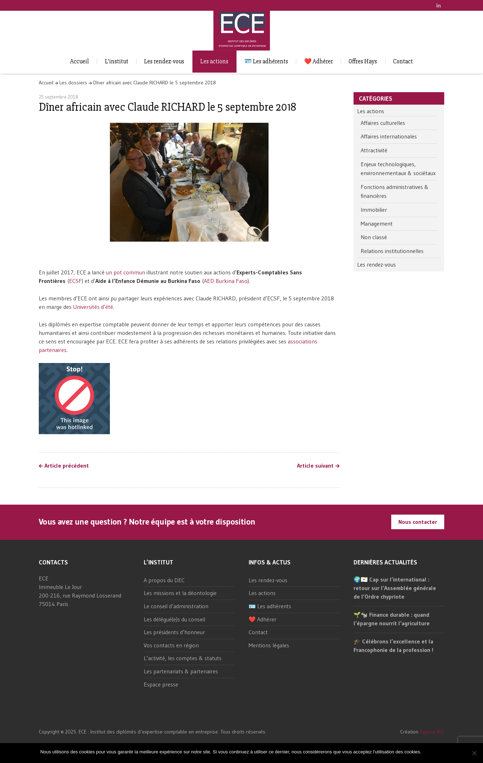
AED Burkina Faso (226, 280)
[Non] (474, 753)
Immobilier (374, 209)
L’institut (116, 61)
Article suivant (315, 466)
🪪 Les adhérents (266, 61)
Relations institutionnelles (392, 250)
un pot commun (125, 272)
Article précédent (66, 466)
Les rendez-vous (164, 61)
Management (377, 223)
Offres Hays (363, 61)
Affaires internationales (389, 136)
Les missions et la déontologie (180, 592)
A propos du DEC (164, 580)
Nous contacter (417, 521)
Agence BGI (432, 731)
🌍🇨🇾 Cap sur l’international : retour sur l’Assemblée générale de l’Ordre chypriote (395, 588)
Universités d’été (93, 306)
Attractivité (374, 150)
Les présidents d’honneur (174, 632)
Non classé (374, 237)
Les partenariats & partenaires (181, 671)
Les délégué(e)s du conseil (174, 619)
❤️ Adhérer (318, 61)
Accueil (79, 61)
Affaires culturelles (383, 122)
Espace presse (161, 684)
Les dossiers (73, 82)
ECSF (75, 280)
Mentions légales (269, 645)
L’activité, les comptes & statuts (183, 658)
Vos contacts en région (171, 645)
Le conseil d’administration (176, 606)
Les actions (214, 61)
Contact (403, 61)
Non (438, 751)
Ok (428, 751)
